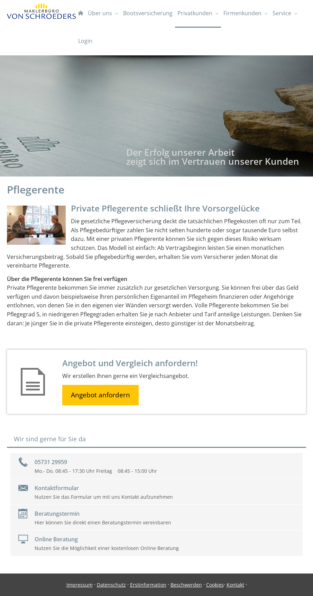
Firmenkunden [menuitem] (242, 13)
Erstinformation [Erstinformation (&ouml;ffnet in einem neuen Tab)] (148, 584)
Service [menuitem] (282, 13)
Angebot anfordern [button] (100, 394)
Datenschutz (111, 584)
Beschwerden (186, 584)
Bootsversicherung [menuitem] (148, 13)
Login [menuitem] (85, 41)
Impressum (79, 584)
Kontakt (235, 584)
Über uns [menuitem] (100, 13)
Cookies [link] (215, 584)
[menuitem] (80, 14)
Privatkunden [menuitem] (194, 13)
